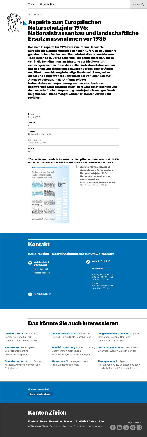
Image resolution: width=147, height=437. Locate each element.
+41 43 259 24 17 (101, 261)
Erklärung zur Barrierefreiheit (74, 426)
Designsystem (55, 426)
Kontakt (33, 421)
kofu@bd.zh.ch (42, 294)
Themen (32, 4)
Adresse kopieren (42, 273)
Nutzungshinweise (95, 426)
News (43, 421)
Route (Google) (41, 269)
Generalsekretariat (40, 394)
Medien (68, 421)
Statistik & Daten (86, 421)
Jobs (101, 421)
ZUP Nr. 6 (36, 14)
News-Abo (55, 421)
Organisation (47, 4)
